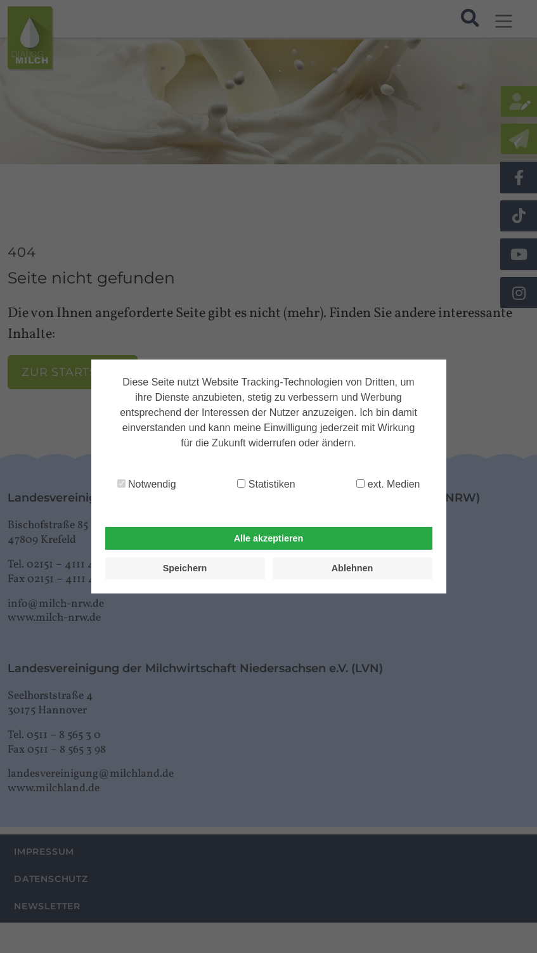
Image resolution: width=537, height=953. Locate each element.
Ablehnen (352, 568)
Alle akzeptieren (269, 538)
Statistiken (266, 484)
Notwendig (146, 484)
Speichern (185, 568)
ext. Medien (388, 484)
